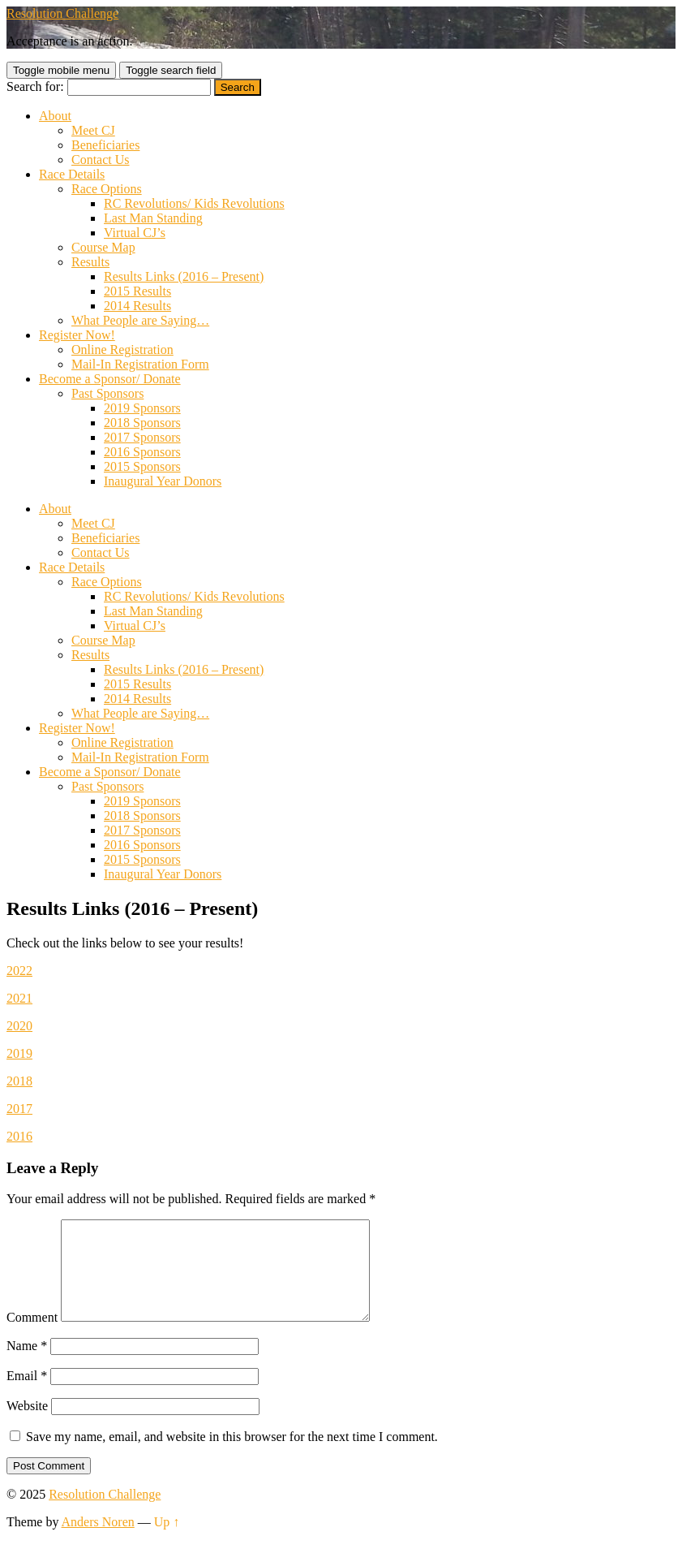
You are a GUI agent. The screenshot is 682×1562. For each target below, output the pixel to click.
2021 (19, 998)
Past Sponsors (107, 393)
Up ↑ (167, 1541)
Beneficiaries (105, 145)
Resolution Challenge (62, 13)
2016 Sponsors (142, 452)
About (55, 116)
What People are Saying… (140, 320)
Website (27, 1425)
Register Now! (77, 335)
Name (26, 1365)
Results (90, 262)
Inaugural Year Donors (162, 481)
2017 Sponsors (142, 437)
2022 (19, 970)
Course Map (103, 247)
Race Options (106, 189)
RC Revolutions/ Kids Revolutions (194, 203)
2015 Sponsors (142, 466)
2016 (19, 1136)
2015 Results (137, 291)
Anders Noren (98, 1541)
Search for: (35, 86)
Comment (32, 1337)
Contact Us (100, 159)
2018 (19, 1081)
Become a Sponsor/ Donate (110, 379)
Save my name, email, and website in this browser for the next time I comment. (232, 1456)
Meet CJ (93, 130)
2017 (19, 1108)
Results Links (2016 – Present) (184, 276)
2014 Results (137, 306)
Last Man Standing (153, 218)
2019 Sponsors (142, 408)
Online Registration (122, 349)
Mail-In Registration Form (140, 364)
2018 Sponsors (142, 422)
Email (26, 1395)
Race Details (72, 174)
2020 (19, 1026)
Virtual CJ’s (134, 232)
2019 (19, 1053)
